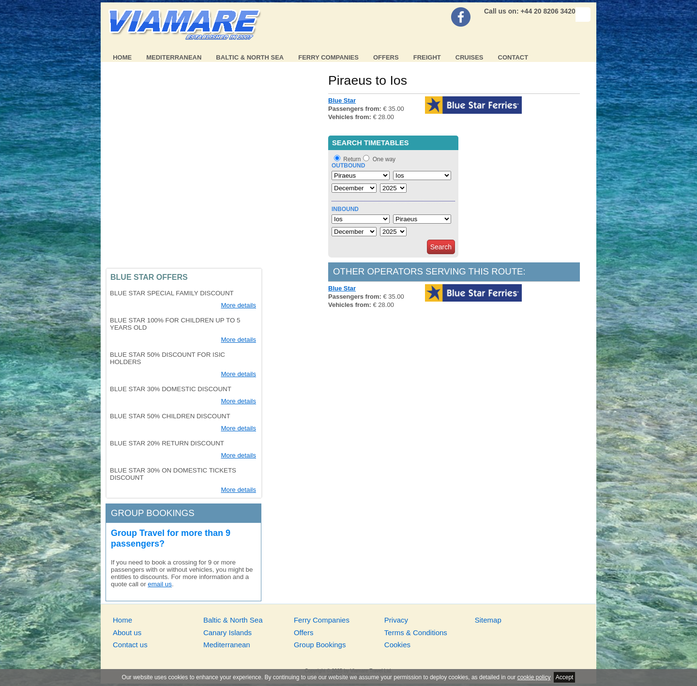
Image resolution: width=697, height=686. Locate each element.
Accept (565, 677)
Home (122, 57)
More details (238, 305)
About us (127, 632)
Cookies (397, 644)
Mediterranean (173, 57)
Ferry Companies (328, 57)
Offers (386, 57)
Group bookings (153, 513)
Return (352, 159)
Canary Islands (227, 632)
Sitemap (488, 620)
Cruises (469, 57)
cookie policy (534, 677)
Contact (513, 57)
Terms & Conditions (415, 632)
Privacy (396, 620)
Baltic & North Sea (250, 57)
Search (441, 247)
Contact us (130, 644)
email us (160, 584)
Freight (427, 57)
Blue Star (342, 100)
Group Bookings (320, 644)
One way (384, 159)
